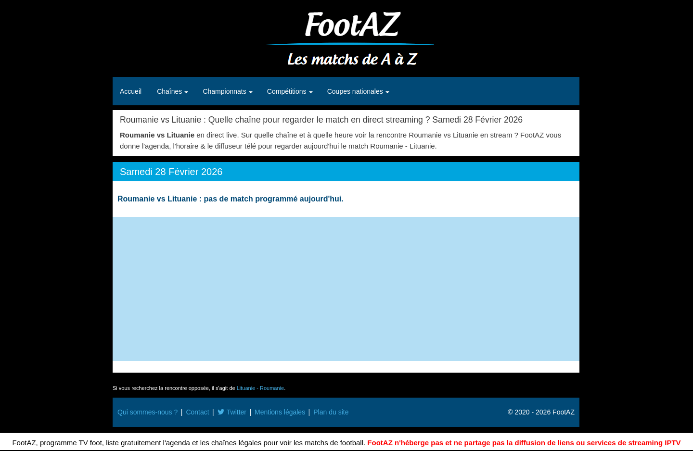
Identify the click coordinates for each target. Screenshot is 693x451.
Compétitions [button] (287, 91)
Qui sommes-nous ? (147, 412)
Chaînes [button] (170, 91)
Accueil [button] (130, 91)
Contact (197, 412)
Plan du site (330, 412)
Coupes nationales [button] (356, 91)
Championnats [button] (225, 91)
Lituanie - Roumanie (260, 388)
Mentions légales (280, 412)
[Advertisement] (346, 289)
